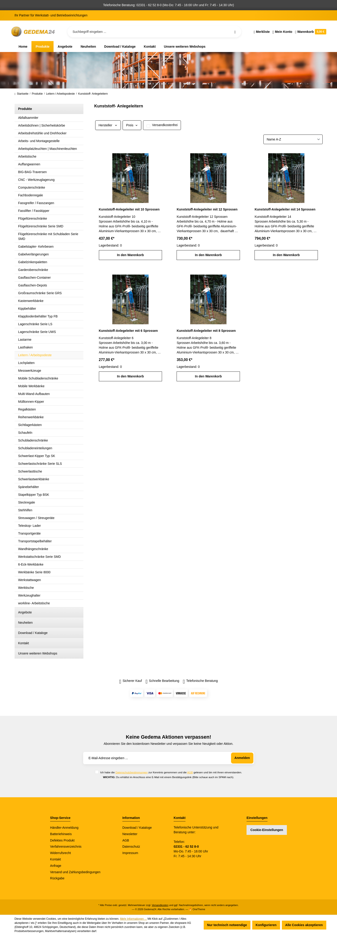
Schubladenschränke (33, 440)
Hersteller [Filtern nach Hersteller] (108, 125)
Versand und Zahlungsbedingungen (75, 872)
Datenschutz (131, 846)
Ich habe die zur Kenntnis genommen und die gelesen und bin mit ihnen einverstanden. (171, 772)
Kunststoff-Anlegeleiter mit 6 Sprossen (128, 330)
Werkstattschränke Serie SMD (39, 556)
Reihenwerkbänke (31, 417)
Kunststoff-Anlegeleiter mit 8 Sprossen (206, 330)
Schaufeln (25, 432)
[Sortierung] (293, 139)
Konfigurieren (266, 925)
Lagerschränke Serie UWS (37, 332)
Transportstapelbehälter (35, 541)
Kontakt (23, 643)
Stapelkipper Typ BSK (33, 494)
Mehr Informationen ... (133, 918)
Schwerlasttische (30, 471)
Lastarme (24, 339)
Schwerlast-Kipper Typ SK (36, 456)
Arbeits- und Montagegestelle (39, 141)
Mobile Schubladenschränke (38, 378)
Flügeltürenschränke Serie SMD (40, 226)
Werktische (26, 588)
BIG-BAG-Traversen (32, 172)
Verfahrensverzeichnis (66, 846)
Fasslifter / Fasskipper (33, 211)
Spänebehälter (28, 487)
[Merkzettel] (261, 31)
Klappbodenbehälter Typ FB (38, 316)
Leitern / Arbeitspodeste (35, 355)
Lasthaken (25, 347)
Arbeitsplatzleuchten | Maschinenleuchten (47, 149)
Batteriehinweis (61, 834)
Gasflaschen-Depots (32, 285)
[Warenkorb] (310, 31)
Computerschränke (31, 187)
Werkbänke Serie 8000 (34, 572)
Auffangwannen (29, 164)
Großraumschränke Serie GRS (40, 293)
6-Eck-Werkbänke (31, 564)
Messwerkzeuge (29, 370)
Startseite (21, 93)
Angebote (25, 612)
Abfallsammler (28, 117)
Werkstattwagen (29, 580)
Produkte (25, 109)
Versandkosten (160, 905)
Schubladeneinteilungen (35, 448)
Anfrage (55, 865)
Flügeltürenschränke (32, 218)
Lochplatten (26, 363)
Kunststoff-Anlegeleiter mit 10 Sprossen (129, 209)
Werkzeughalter (29, 595)
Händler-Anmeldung (64, 827)
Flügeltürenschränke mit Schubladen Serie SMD (48, 236)
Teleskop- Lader (29, 525)
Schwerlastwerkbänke (33, 479)
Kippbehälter (27, 308)
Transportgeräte (29, 533)
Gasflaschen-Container (34, 277)
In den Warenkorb (130, 255)
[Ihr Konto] (282, 31)
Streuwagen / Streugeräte (36, 518)
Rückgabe (57, 878)
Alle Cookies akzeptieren (304, 925)
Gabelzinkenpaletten (32, 262)
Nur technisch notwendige (227, 925)
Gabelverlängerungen (33, 254)
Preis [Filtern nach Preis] (132, 125)
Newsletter (129, 834)
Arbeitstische (27, 156)
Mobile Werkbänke (31, 386)
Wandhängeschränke (33, 549)
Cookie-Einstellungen (266, 830)
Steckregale (26, 502)
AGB (190, 772)
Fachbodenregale (30, 195)
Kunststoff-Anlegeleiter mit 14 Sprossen (285, 209)
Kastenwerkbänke (31, 301)
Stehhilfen (25, 510)
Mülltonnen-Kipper (31, 401)
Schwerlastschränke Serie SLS (40, 463)
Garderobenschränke (33, 270)
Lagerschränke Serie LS (35, 324)
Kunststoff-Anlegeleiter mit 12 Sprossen (207, 209)
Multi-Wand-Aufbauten (34, 394)
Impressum (130, 853)
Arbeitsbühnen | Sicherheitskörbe (41, 125)
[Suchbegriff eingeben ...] (154, 31)
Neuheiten (25, 622)
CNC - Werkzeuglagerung (36, 180)
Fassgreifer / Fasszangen (36, 203)
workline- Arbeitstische (34, 603)
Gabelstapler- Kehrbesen (36, 246)
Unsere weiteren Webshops (37, 653)
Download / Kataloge (33, 633)
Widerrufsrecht (60, 853)
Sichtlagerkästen (30, 425)
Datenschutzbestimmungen (132, 772)
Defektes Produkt (62, 840)
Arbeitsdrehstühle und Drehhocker (42, 133)
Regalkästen (27, 409)
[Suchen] (235, 32)
